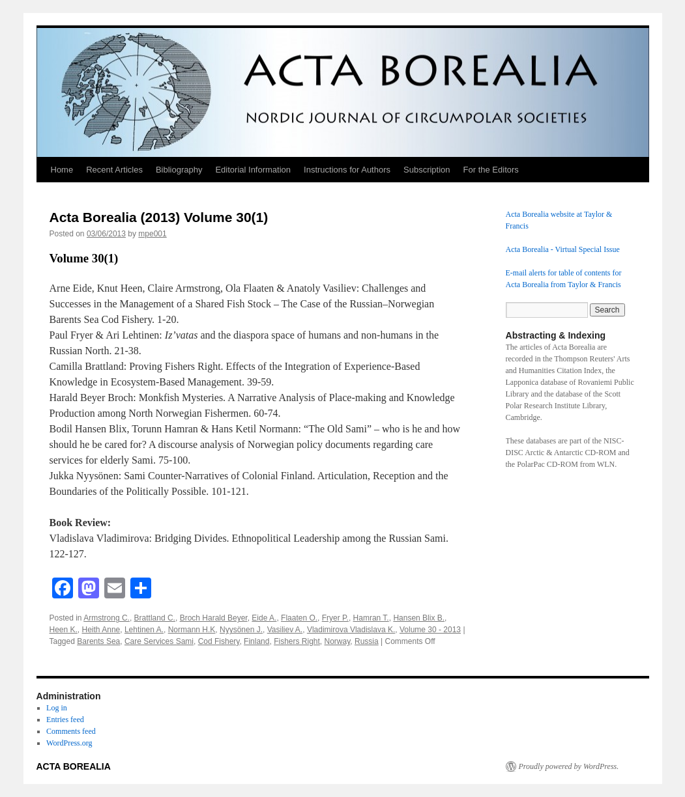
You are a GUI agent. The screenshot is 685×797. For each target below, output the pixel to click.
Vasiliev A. (284, 629)
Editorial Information (253, 170)
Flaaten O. (299, 617)
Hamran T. (371, 617)
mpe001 (152, 233)
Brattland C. (154, 617)
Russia (367, 641)
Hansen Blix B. (419, 617)
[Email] (115, 590)
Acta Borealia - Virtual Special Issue (563, 249)
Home (62, 170)
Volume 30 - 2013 (430, 629)
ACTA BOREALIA (73, 766)
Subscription (426, 170)
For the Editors (491, 170)
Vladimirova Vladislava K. (351, 629)
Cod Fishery (219, 641)
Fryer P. (335, 617)
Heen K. (64, 629)
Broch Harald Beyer (214, 617)
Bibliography (179, 170)
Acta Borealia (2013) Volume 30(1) (159, 217)
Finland (256, 641)
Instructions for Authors (347, 170)
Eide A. (264, 617)
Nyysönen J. (241, 629)
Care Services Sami (159, 641)
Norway (338, 641)
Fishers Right (297, 641)
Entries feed (65, 719)
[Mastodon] (89, 590)
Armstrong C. (106, 617)
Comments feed (71, 731)
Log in (56, 707)
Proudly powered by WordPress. (569, 766)
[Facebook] (63, 590)
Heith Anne (101, 629)
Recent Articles (114, 170)
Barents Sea (98, 641)
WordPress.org (69, 743)
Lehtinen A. (144, 629)
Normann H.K (192, 629)
